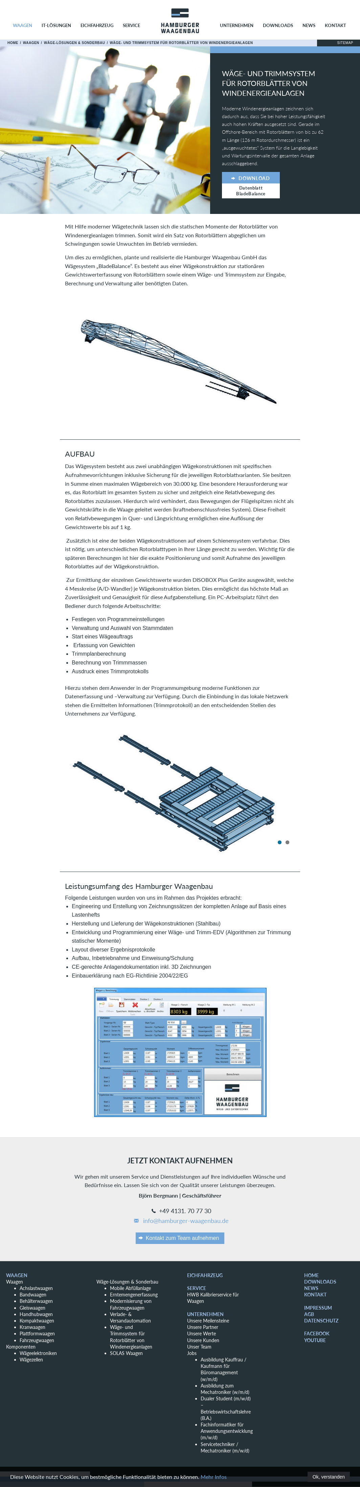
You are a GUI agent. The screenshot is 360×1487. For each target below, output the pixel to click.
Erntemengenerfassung (134, 1294)
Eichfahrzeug (97, 25)
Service (131, 25)
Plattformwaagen (37, 1333)
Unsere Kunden (203, 1340)
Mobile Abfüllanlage (130, 1288)
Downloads (278, 25)
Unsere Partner (202, 1327)
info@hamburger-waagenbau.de (181, 1221)
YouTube (315, 1340)
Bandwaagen (33, 1294)
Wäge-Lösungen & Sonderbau (74, 43)
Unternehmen (236, 25)
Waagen (22, 25)
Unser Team (199, 1347)
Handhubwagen (36, 1314)
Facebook (317, 1333)
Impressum (318, 1308)
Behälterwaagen (36, 1301)
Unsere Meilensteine (208, 1321)
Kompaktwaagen (37, 1321)
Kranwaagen (32, 1327)
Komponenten (21, 1347)
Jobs (192, 1353)
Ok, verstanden (328, 1477)
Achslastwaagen (36, 1288)
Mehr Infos (214, 1477)
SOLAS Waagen (126, 1353)
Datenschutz (321, 1321)
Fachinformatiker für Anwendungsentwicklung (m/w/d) (227, 1431)
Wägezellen (31, 1359)
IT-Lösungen (56, 25)
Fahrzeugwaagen (37, 1340)
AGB (309, 1314)
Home (12, 43)
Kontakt (335, 25)
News (308, 25)
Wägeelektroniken (38, 1353)
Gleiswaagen (32, 1308)
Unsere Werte (201, 1333)
